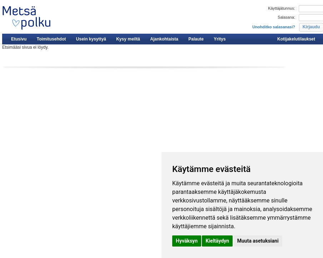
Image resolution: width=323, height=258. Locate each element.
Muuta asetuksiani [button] (258, 241)
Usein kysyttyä (91, 39)
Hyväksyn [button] (187, 241)
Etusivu (18, 39)
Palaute (196, 39)
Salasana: (286, 17)
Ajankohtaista (164, 39)
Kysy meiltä (128, 39)
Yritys (219, 39)
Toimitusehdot (51, 39)
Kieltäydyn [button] (217, 241)
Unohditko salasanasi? (273, 27)
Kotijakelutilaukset (296, 39)
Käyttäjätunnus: (281, 8)
